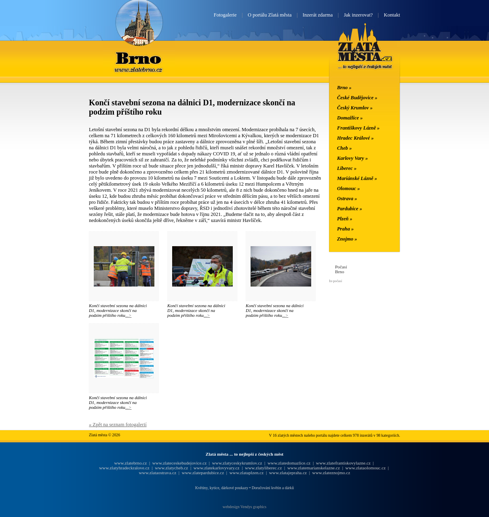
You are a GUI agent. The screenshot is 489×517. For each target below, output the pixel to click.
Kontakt (392, 15)
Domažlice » (350, 118)
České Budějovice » (357, 97)
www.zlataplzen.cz (247, 472)
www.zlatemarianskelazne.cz (313, 467)
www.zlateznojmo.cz (331, 472)
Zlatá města (365, 56)
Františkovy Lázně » (358, 128)
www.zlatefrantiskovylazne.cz (343, 462)
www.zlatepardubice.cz (203, 472)
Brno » (344, 87)
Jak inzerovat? (358, 15)
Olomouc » (348, 188)
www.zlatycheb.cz (171, 467)
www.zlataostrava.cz (157, 472)
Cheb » (344, 148)
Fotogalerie (225, 15)
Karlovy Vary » (352, 158)
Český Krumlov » (355, 108)
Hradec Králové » (355, 138)
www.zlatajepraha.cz (288, 472)
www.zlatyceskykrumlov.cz (237, 462)
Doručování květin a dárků (273, 488)
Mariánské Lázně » (357, 178)
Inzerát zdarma (318, 15)
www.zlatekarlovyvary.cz (217, 467)
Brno (139, 58)
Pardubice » (349, 208)
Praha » (345, 229)
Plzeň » (344, 219)
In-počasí (335, 281)
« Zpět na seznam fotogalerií (118, 424)
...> (128, 315)
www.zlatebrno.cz (130, 462)
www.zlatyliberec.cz (263, 467)
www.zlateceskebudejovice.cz (179, 462)
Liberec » (346, 168)
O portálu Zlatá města (269, 15)
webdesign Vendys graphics (244, 506)
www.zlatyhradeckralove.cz (124, 467)
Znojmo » (347, 239)
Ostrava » (347, 198)
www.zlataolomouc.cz (366, 467)
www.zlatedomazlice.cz (289, 462)
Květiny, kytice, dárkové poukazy (221, 488)
